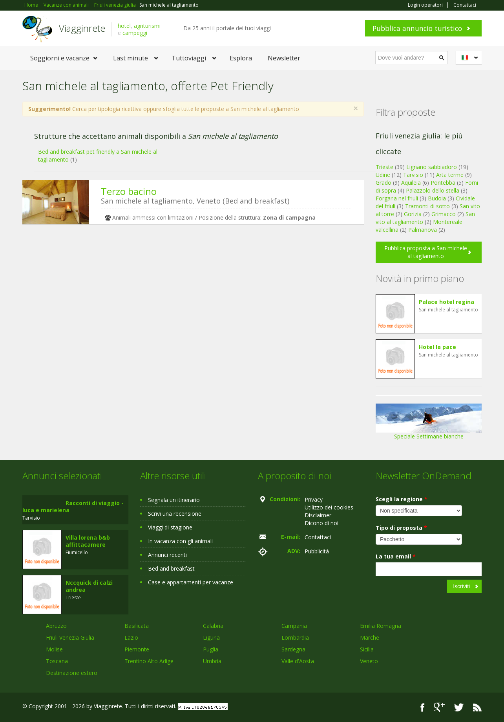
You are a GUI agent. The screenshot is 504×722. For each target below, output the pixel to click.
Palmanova (422, 229)
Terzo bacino (129, 191)
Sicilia (367, 649)
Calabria (213, 625)
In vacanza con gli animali (180, 541)
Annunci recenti (167, 554)
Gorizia (413, 214)
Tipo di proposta (401, 527)
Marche (369, 637)
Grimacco (443, 214)
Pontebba (443, 182)
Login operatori (425, 5)
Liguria (211, 637)
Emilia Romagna (380, 625)
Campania (294, 625)
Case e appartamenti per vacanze (190, 582)
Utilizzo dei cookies (329, 507)
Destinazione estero (71, 673)
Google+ (439, 707)
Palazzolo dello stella (432, 190)
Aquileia (411, 182)
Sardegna (293, 649)
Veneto (369, 661)
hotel (124, 25)
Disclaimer (318, 515)
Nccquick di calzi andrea (89, 586)
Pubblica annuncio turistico (417, 28)
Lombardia (295, 637)
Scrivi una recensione (174, 513)
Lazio (131, 637)
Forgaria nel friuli (397, 198)
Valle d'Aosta (297, 661)
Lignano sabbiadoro (431, 167)
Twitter (459, 707)
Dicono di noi (321, 523)
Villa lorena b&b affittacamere (88, 541)
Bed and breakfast (171, 568)
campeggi (134, 32)
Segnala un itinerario (174, 500)
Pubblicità (317, 551)
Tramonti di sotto (427, 206)
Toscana (57, 661)
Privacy (314, 499)
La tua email (396, 556)
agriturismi (147, 25)
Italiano (470, 57)
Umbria (212, 661)
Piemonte (136, 649)
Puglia (210, 649)
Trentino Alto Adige (148, 661)
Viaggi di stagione (170, 527)
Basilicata (136, 625)
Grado (383, 182)
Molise (54, 649)
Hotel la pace (437, 347)
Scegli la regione (401, 499)
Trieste (384, 167)
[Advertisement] (187, 291)
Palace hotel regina (446, 302)
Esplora (241, 58)
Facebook (422, 707)
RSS (477, 707)
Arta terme (450, 174)
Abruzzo (56, 625)
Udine (383, 174)
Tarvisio (413, 174)
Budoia (437, 198)
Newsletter (284, 58)
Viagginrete (82, 28)
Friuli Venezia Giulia (70, 637)
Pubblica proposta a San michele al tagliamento (425, 252)
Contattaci (464, 5)
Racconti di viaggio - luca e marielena (73, 506)
